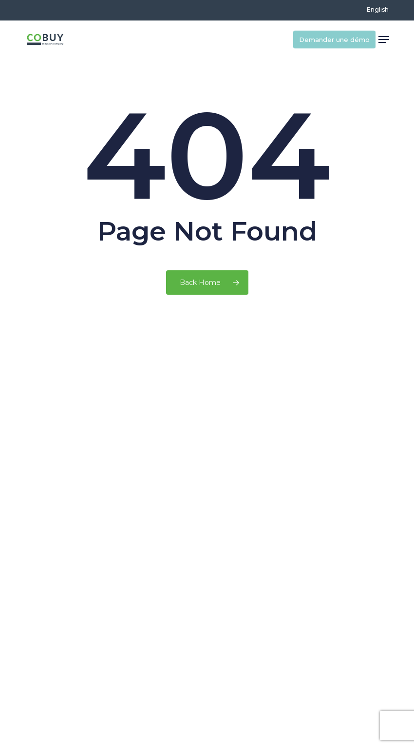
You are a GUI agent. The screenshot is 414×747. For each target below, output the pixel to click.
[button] (383, 39)
